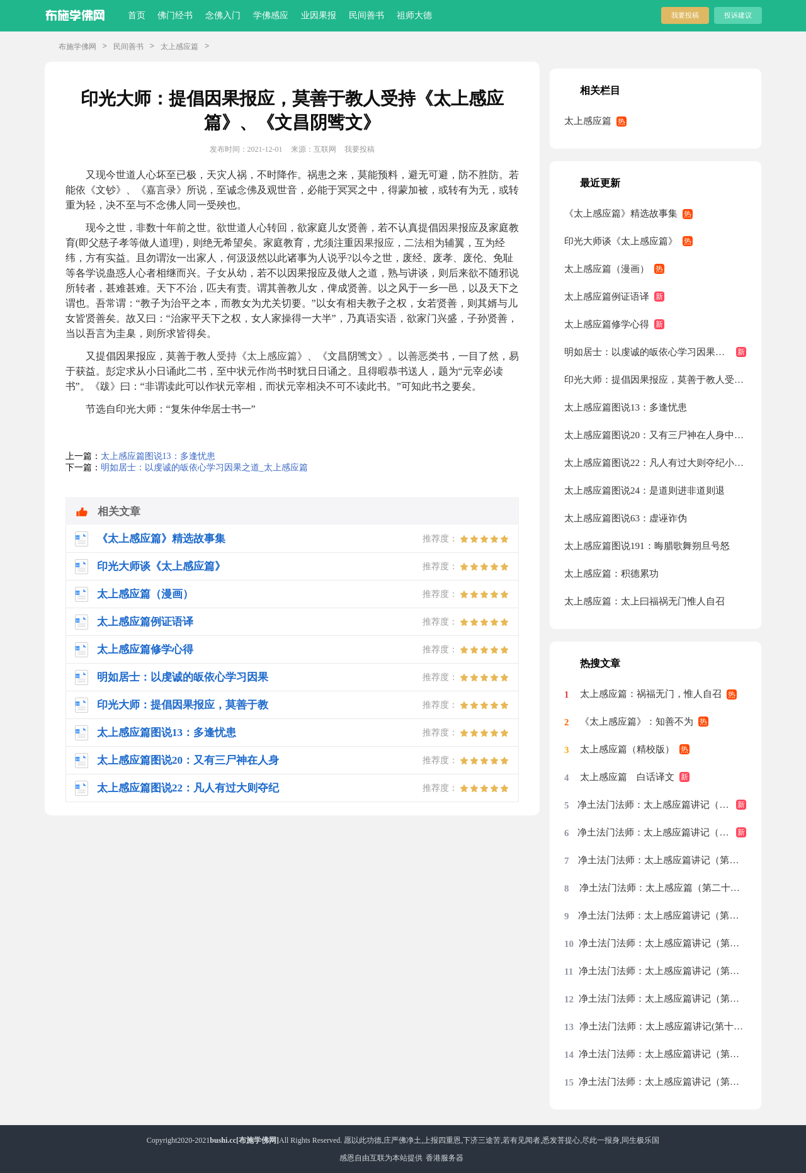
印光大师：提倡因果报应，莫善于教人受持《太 (655, 380)
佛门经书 (175, 15)
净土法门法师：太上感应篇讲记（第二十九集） (661, 805)
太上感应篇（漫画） (606, 269)
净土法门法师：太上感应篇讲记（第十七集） (662, 1054)
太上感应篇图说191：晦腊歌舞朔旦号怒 (647, 546)
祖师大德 (414, 15)
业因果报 (318, 15)
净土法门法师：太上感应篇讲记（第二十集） (662, 971)
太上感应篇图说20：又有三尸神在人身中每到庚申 (655, 435)
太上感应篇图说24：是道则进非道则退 (644, 490)
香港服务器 (444, 1157)
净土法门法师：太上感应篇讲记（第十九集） (662, 999)
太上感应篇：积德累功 (611, 574)
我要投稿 (685, 15)
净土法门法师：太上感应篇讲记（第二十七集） (662, 860)
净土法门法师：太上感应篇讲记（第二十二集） (662, 915)
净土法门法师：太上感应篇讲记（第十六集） (662, 1082)
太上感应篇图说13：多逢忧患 (158, 456)
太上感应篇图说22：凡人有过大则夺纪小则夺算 (655, 463)
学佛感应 (270, 15)
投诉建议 (738, 15)
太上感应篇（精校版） (627, 749)
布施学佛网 (77, 46)
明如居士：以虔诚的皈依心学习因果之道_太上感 (655, 352)
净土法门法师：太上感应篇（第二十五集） (662, 888)
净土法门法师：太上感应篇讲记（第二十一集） (662, 943)
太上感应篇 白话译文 (627, 777)
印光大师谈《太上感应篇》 (621, 241)
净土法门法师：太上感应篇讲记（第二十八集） (661, 832)
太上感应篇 (179, 46)
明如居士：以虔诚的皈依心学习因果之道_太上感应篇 (204, 467)
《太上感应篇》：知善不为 (636, 722)
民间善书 (366, 15)
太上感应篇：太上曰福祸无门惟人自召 (644, 601)
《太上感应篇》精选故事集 (621, 213)
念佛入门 (223, 15)
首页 (136, 15)
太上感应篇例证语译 (606, 297)
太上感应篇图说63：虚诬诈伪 (625, 518)
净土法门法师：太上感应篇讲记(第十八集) (662, 1026)
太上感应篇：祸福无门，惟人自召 (651, 694)
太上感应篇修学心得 (606, 324)
